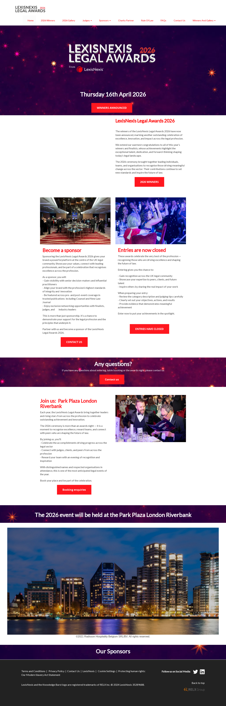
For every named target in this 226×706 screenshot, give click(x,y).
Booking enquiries (74, 489)
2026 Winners (48, 20)
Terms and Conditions (33, 671)
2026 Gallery (68, 20)
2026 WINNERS (149, 182)
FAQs (163, 20)
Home (31, 20)
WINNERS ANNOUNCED (112, 108)
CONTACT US (74, 342)
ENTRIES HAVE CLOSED (149, 329)
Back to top (198, 682)
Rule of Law (147, 20)
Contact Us (179, 20)
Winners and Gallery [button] (204, 20)
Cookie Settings (106, 671)
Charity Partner (126, 20)
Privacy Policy (56, 671)
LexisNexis (88, 671)
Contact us (112, 379)
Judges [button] (87, 20)
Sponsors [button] (105, 20)
